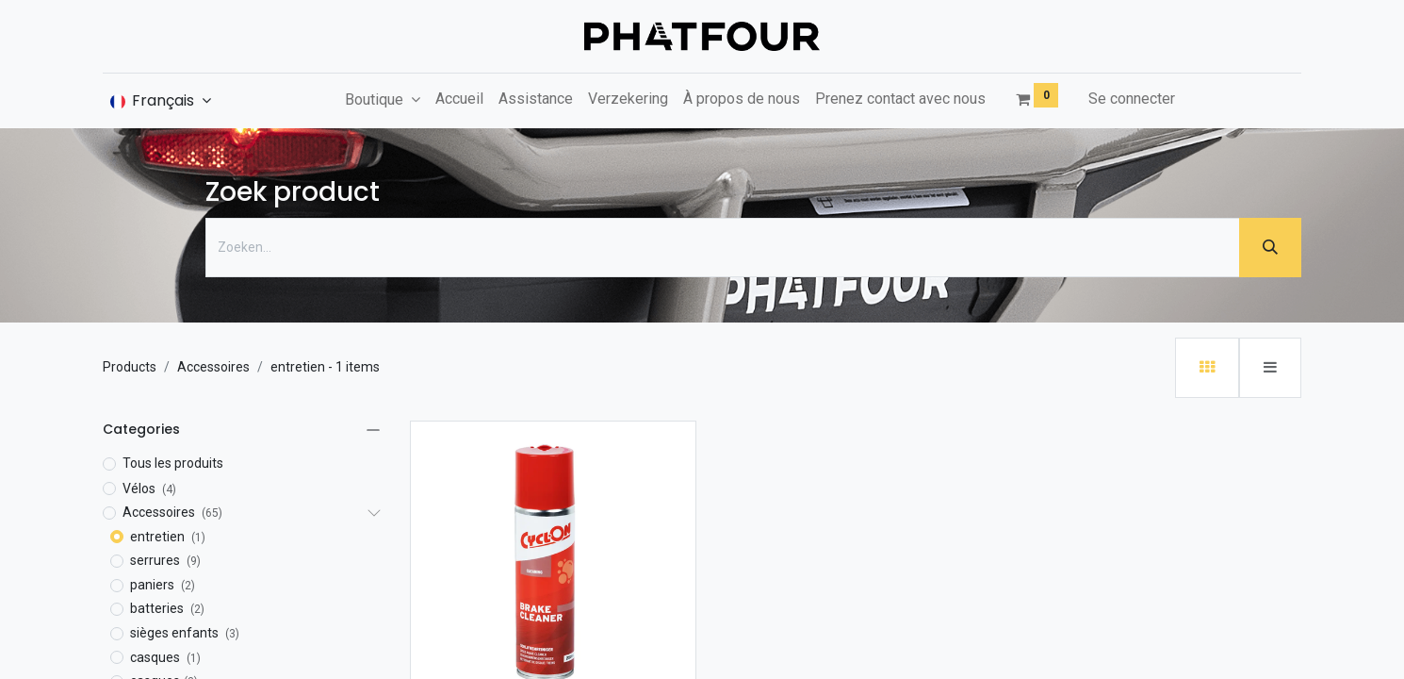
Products (129, 366)
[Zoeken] (1270, 247)
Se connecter (1131, 99)
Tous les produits (172, 463)
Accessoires (213, 366)
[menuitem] (459, 99)
